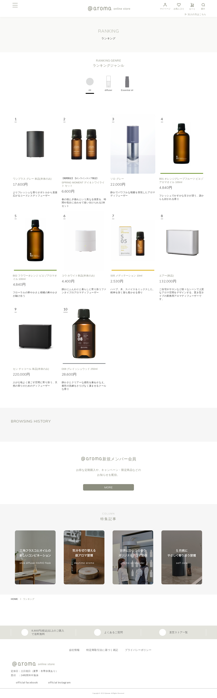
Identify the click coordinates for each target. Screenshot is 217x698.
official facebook (27, 682)
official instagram (59, 682)
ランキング (29, 599)
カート (192, 6)
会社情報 (74, 649)
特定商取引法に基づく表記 (102, 649)
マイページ (165, 6)
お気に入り (179, 6)
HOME (14, 599)
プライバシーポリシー (138, 649)
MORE (108, 487)
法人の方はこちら (197, 14)
